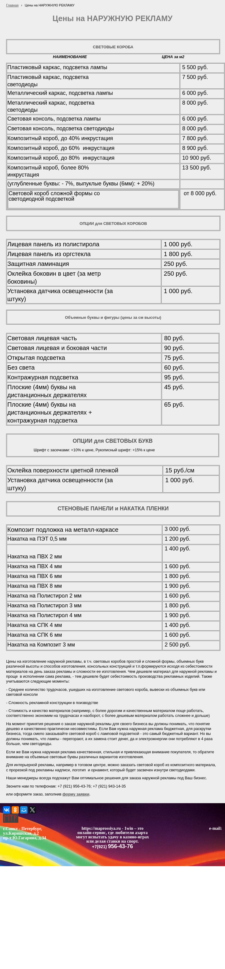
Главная (12, 5)
